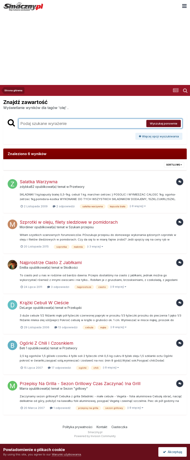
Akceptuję (172, 452)
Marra (24, 388)
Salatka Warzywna (38, 181)
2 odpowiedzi (64, 206)
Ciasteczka (119, 427)
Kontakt (102, 427)
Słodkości (71, 267)
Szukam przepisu (81, 227)
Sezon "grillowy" (75, 388)
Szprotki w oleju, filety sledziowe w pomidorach (69, 222)
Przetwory (77, 186)
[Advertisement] (95, 45)
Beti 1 (23, 348)
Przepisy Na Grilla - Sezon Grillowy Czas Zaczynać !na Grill (80, 383)
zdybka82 (27, 186)
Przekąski (74, 308)
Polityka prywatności (77, 427)
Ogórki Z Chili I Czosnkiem (46, 343)
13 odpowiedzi (66, 327)
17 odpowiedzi (59, 367)
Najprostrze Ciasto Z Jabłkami (51, 262)
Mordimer (26, 227)
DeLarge (26, 308)
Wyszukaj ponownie (163, 123)
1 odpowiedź (60, 408)
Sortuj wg (174, 164)
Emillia (24, 267)
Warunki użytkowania (66, 454)
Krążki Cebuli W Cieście (44, 302)
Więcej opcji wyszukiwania (159, 136)
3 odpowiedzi (58, 287)
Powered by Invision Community (95, 436)
